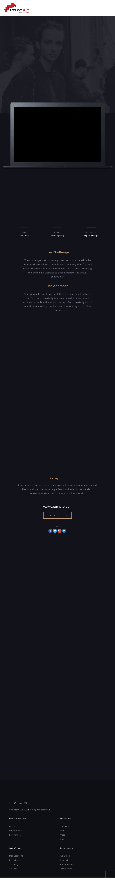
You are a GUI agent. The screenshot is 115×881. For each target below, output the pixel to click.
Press (62, 835)
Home (12, 826)
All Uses (13, 868)
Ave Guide (65, 856)
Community (66, 868)
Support (64, 860)
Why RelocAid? (16, 830)
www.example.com (57, 506)
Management (16, 856)
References (15, 835)
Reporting (14, 860)
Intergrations (66, 864)
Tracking (13, 864)
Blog (62, 839)
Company (64, 826)
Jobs (62, 830)
